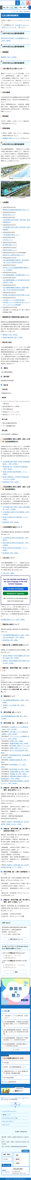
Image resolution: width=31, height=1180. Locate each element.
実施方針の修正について (10, 250)
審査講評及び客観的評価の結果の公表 (15, 317)
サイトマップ (6, 1124)
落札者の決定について (9, 214)
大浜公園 (6, 1011)
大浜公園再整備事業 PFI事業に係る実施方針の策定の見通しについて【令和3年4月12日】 (16, 1023)
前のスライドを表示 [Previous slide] (1, 7)
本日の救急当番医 (8, 1077)
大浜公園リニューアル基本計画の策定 (14, 300)
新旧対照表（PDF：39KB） (11, 640)
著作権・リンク (7, 1114)
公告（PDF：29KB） (9, 573)
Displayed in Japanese (15, 593)
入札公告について (8, 239)
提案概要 (5, 138)
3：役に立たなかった (9, 957)
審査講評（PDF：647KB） (10, 334)
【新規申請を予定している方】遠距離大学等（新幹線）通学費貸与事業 (15, 1072)
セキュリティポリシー (8, 1121)
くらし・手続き (14, 1098)
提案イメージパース (15, 138)
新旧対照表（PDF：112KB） (11, 482)
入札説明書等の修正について (11, 234)
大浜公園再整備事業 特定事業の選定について (16, 275)
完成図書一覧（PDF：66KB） (18, 774)
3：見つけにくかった (9, 967)
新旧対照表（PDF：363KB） (11, 522)
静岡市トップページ (5, 1098)
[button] (17, 2)
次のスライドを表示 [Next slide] (30, 7)
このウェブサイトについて (9, 1111)
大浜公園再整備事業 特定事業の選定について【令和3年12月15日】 (15, 1045)
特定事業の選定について (10, 245)
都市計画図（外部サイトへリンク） (19, 745)
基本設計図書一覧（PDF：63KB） (19, 769)
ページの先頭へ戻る (16, 1104)
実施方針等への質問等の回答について (14, 255)
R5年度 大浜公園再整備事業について (14, 1067)
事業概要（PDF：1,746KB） (9, 57)
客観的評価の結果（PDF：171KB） (13, 337)
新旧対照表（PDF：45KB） (11, 553)
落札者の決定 (7, 342)
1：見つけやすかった (9, 965)
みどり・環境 (21, 1098)
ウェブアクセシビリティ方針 (10, 1118)
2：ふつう (18, 955)
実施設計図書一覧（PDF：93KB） (20, 771)
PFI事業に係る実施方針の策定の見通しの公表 (16, 295)
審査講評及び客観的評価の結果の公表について (16, 209)
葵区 (17, 1155)
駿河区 (18, 1159)
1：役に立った (7, 955)
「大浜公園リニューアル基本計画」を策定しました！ (15, 1016)
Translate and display (15, 589)
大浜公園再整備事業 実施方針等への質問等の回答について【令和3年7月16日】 (15, 1039)
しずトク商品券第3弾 (9, 1082)
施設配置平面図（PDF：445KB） (19, 743)
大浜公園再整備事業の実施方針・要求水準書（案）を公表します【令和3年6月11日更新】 (15, 1031)
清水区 (18, 1163)
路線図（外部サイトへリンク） (19, 748)
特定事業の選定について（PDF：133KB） (13, 619)
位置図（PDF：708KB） (17, 741)
